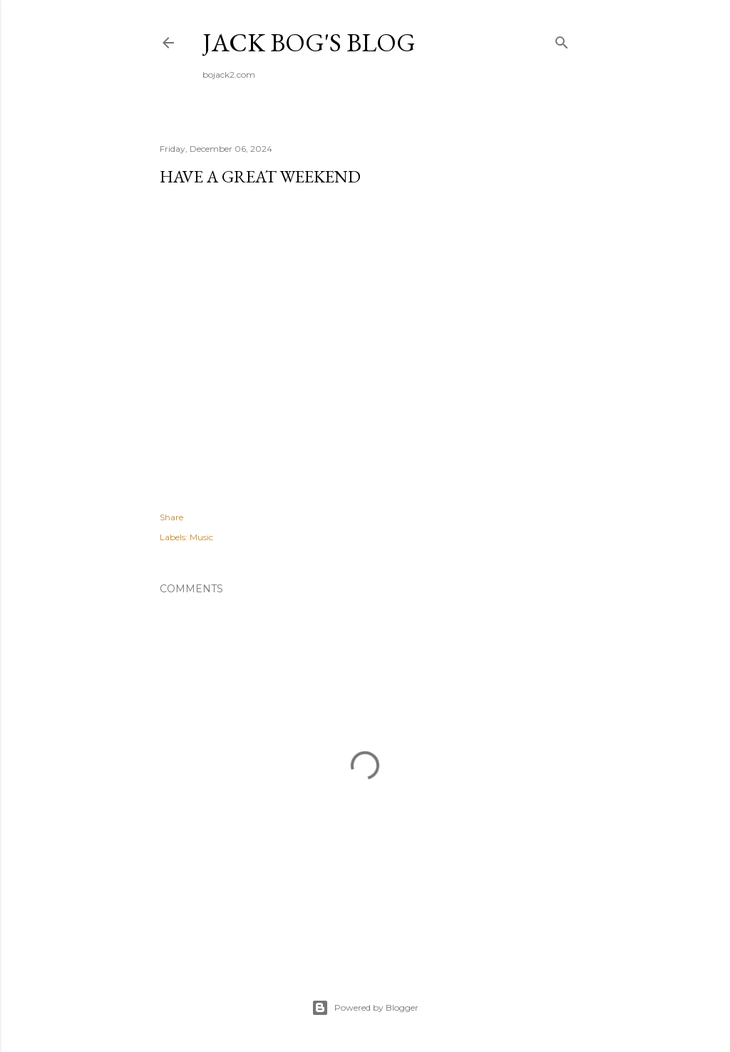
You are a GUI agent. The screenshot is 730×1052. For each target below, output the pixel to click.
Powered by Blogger (365, 1007)
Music (201, 537)
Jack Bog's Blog (309, 42)
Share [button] (171, 517)
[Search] (561, 39)
